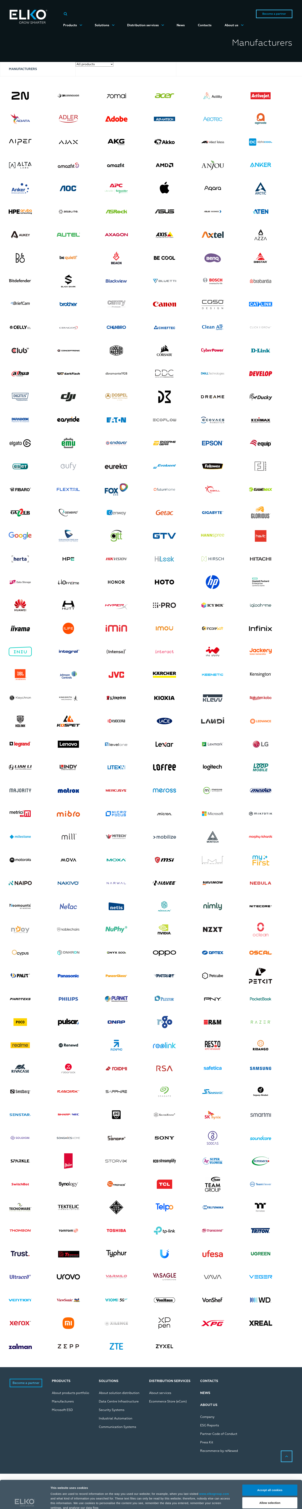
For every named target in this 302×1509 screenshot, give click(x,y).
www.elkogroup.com (214, 1465)
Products (70, 25)
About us (231, 25)
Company (207, 1417)
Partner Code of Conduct (218, 1434)
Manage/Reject (203, 1501)
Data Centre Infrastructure (119, 1401)
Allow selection (269, 1474)
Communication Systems (117, 1427)
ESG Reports (209, 1425)
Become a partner (274, 13)
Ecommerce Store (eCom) (168, 1401)
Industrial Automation (115, 1418)
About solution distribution (119, 1393)
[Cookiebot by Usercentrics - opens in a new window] (25, 1501)
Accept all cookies (270, 1461)
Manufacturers (63, 1401)
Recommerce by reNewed (219, 1451)
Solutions (102, 25)
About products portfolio (70, 1393)
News (181, 25)
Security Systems (111, 1410)
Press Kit (206, 1442)
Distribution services (143, 25)
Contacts (204, 25)
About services (160, 1393)
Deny (269, 1487)
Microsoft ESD (62, 1410)
